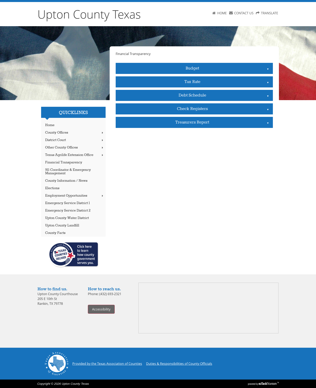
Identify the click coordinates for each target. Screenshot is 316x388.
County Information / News (66, 181)
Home (49, 125)
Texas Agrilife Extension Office (74, 155)
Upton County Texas (89, 14)
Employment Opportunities (74, 196)
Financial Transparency (63, 162)
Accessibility (101, 309)
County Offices (74, 133)
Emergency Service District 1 (67, 203)
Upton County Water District (67, 218)
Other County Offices (74, 147)
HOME (222, 13)
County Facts (55, 233)
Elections (52, 188)
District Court (74, 140)
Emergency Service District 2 (67, 211)
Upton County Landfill (62, 225)
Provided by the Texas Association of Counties (107, 363)
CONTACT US (244, 13)
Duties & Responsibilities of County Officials (179, 363)
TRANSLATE (269, 13)
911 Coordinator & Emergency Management (68, 171)
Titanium (268, 383)
